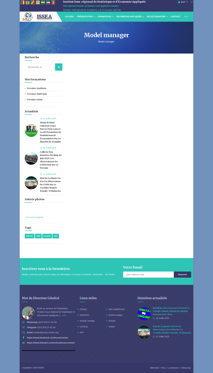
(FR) (186, 17)
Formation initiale (34, 99)
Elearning (186, 367)
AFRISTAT (84, 315)
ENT (182, 2)
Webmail (154, 367)
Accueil (69, 16)
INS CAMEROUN (116, 309)
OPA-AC (29, 236)
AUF (82, 332)
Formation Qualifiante (36, 88)
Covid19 (47, 236)
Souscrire (182, 274)
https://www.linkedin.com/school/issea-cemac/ (51, 342)
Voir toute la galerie (34, 217)
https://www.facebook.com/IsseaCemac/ (47, 337)
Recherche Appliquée (130, 16)
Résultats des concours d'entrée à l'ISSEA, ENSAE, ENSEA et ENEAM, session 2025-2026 (171, 311)
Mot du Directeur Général (40, 298)
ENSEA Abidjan (116, 315)
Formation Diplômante (37, 94)
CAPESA (84, 327)
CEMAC (83, 309)
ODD (38, 236)
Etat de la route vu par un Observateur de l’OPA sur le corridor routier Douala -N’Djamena (50, 184)
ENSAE (112, 321)
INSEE (112, 327)
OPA (55, 236)
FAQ (163, 367)
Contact (175, 16)
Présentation (86, 16)
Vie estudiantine (157, 16)
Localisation (173, 367)
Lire (64, 315)
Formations (106, 16)
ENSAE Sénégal (87, 321)
